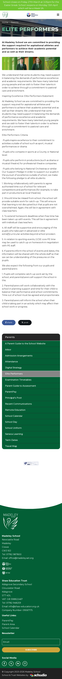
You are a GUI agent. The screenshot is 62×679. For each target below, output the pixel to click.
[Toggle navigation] (58, 15)
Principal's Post (13, 398)
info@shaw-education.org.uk (24, 606)
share (8, 322)
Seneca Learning (14, 434)
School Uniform (13, 428)
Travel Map (11, 446)
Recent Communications (18, 404)
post (24, 322)
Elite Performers (14, 373)
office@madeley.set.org (21, 558)
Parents (14, 22)
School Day (11, 422)
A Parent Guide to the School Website (25, 343)
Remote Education (15, 410)
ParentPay (10, 392)
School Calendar (14, 416)
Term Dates (11, 440)
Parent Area (8, 624)
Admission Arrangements (19, 355)
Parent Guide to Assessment (20, 386)
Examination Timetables (18, 380)
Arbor (8, 349)
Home (5, 22)
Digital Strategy (13, 367)
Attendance (11, 361)
